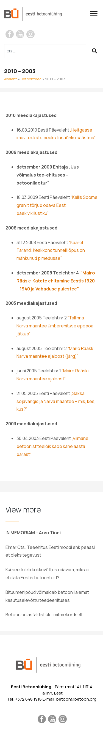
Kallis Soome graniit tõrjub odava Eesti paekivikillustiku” (57, 205)
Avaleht (10, 78)
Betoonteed (31, 78)
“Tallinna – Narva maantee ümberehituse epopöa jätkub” (54, 326)
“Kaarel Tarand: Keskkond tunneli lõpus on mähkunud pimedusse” (50, 250)
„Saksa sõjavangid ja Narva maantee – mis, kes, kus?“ (56, 401)
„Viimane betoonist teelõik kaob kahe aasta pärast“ (52, 446)
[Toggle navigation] (96, 13)
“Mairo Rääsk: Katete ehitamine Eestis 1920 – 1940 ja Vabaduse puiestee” (55, 281)
